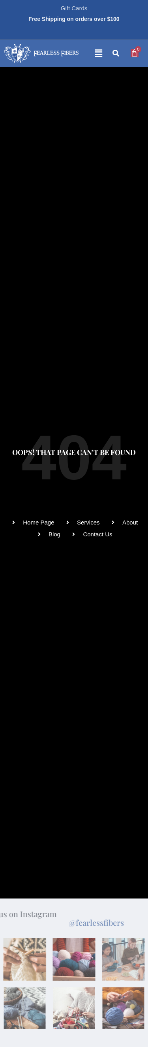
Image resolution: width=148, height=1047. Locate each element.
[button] (92, 53)
